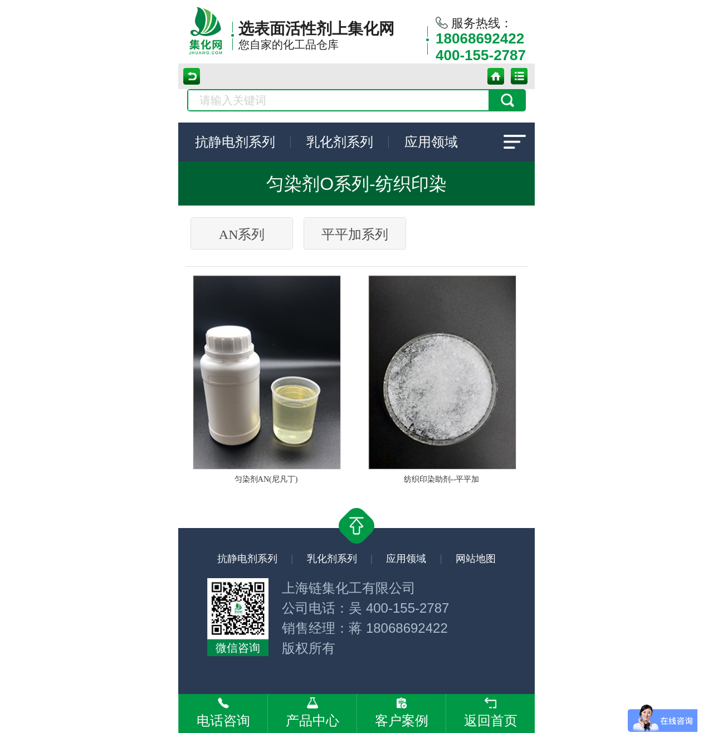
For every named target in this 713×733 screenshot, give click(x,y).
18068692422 (480, 38)
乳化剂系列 (339, 142)
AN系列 (242, 234)
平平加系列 (354, 234)
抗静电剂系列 (235, 142)
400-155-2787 (481, 55)
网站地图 (476, 558)
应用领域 (431, 142)
